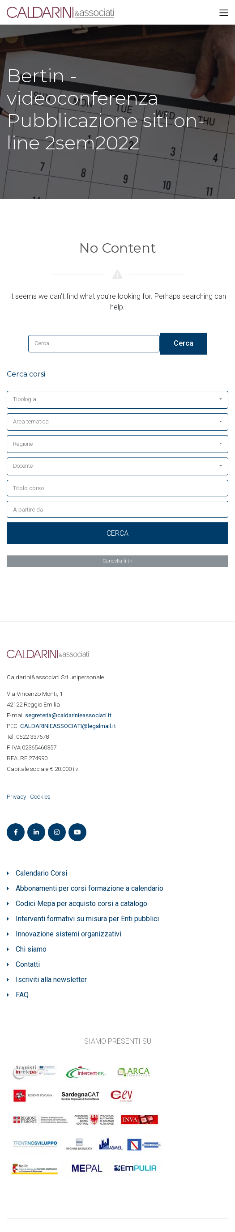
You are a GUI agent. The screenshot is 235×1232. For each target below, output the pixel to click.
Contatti (28, 964)
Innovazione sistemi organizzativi (68, 934)
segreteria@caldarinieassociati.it (69, 715)
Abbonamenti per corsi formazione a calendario (89, 888)
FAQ (22, 995)
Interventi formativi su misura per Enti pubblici (87, 918)
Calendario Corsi (41, 873)
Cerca (183, 343)
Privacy (16, 796)
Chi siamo (31, 949)
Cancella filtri (117, 561)
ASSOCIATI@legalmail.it (69, 726)
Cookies (40, 796)
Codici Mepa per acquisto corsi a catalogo (81, 903)
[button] (117, 400)
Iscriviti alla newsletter (51, 979)
